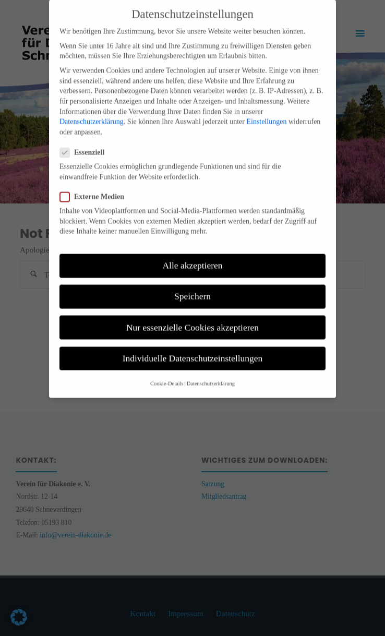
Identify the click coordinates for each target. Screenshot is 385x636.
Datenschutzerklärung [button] (211, 374)
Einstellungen (266, 112)
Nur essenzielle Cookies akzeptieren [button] (192, 318)
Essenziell (86, 143)
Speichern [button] (192, 287)
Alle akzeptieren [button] (192, 256)
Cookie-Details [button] (167, 374)
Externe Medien (96, 187)
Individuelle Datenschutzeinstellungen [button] (193, 348)
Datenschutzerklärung (91, 112)
